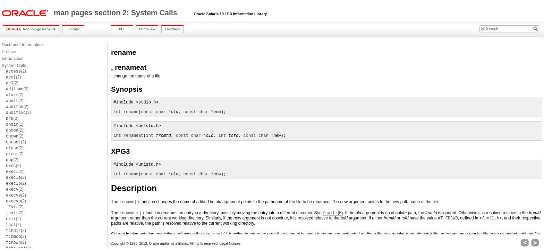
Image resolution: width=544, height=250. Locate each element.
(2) (16, 71)
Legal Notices (230, 243)
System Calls (14, 65)
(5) (333, 213)
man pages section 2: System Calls (116, 13)
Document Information (22, 44)
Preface (9, 51)
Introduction (13, 58)
